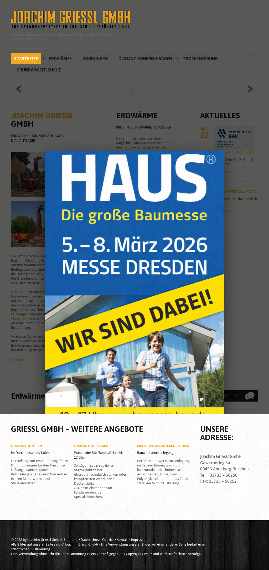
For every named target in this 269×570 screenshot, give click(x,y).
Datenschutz (90, 540)
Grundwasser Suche (39, 70)
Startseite (26, 58)
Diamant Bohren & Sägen (145, 58)
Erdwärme (60, 58)
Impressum (140, 540)
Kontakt (122, 540)
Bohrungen (95, 58)
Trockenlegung (200, 58)
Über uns (71, 540)
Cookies (108, 540)
